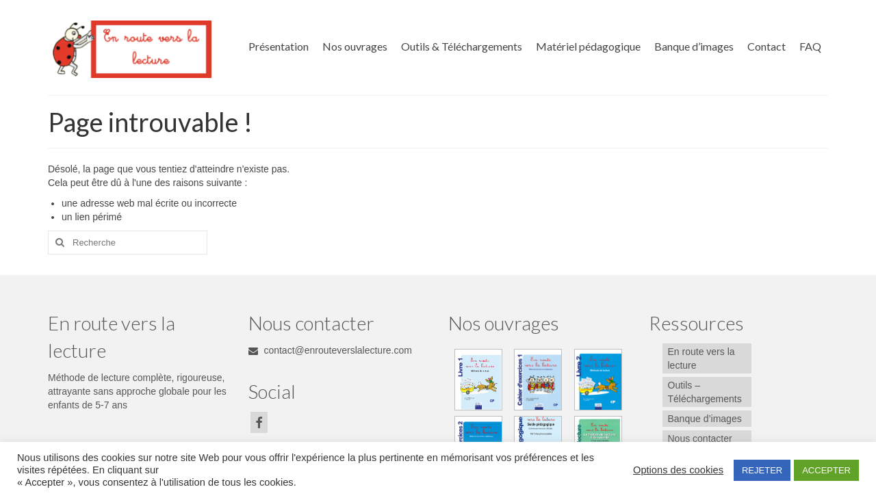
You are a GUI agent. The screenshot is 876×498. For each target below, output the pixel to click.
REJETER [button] (762, 470)
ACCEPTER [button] (826, 470)
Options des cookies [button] (678, 469)
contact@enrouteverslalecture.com (330, 350)
